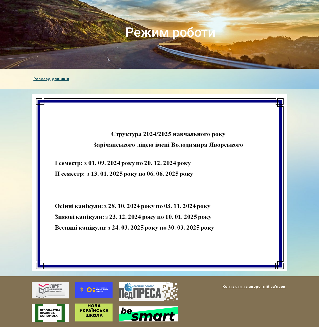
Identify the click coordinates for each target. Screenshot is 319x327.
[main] (170, 34)
